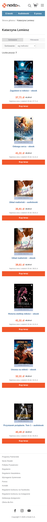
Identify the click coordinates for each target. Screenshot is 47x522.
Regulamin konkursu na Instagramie (16, 494)
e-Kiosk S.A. (30, 517)
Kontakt (5, 486)
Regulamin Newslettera (11, 473)
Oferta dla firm (7, 502)
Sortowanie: (10, 46)
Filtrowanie (34, 40)
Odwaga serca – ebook (23, 146)
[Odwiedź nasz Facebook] (15, 511)
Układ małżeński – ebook (23, 258)
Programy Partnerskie (10, 457)
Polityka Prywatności (10, 465)
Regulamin (6, 469)
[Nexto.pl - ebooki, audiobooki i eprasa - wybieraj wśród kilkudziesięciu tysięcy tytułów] (11, 5)
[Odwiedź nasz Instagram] (22, 511)
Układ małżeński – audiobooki (23, 202)
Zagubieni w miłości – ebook (23, 91)
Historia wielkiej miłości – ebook (23, 314)
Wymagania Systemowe (11, 477)
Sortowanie (12, 40)
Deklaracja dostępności (11, 498)
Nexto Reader (7, 461)
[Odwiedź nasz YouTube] (29, 511)
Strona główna (8, 20)
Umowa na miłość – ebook (23, 370)
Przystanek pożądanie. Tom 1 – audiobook (23, 425)
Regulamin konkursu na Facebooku (16, 490)
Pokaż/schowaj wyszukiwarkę (30, 6)
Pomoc (5, 482)
